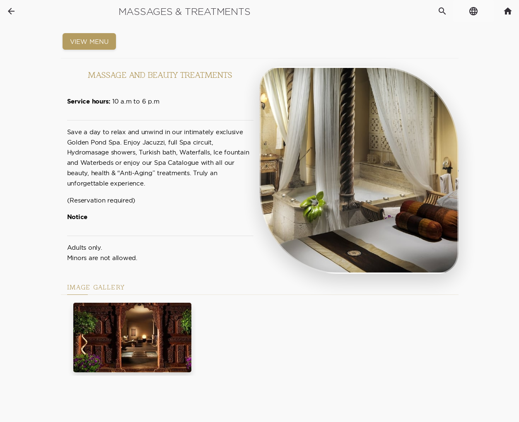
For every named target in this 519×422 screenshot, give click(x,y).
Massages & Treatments (184, 11)
